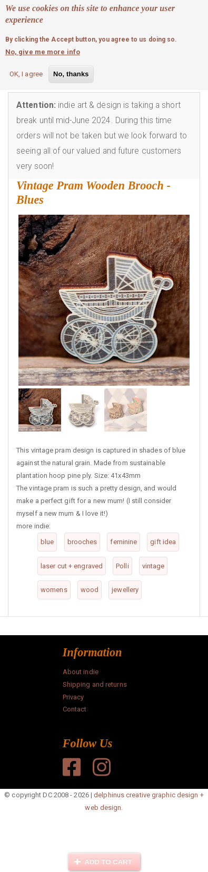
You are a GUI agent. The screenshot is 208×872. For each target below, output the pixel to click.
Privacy (73, 697)
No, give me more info (42, 51)
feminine (123, 542)
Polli (122, 566)
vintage (153, 566)
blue (47, 542)
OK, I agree (26, 73)
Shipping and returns (95, 684)
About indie (80, 672)
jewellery (125, 590)
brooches (82, 542)
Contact (75, 709)
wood (89, 590)
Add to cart (103, 862)
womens (54, 590)
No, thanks (70, 73)
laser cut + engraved (72, 566)
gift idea (163, 542)
